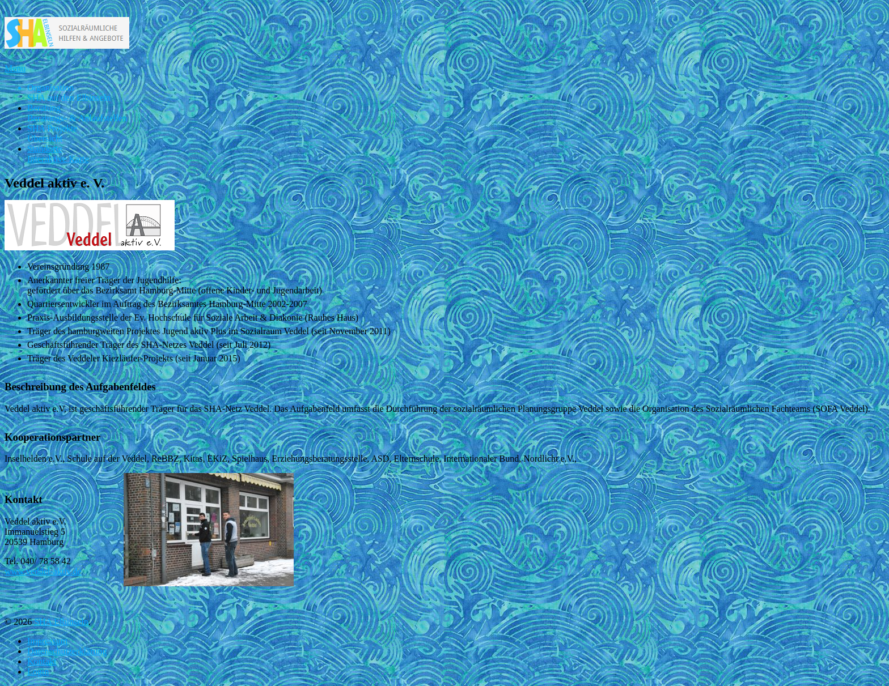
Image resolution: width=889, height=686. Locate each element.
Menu (15, 68)
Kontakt (42, 661)
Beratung (77, 113)
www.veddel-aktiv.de (43, 571)
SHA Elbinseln (61, 622)
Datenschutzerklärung (67, 651)
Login (38, 671)
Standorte (58, 154)
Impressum (47, 641)
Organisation (69, 93)
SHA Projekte (52, 133)
